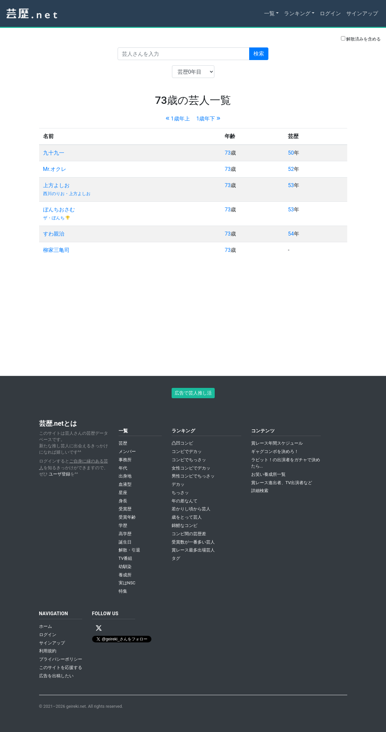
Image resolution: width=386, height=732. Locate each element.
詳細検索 (259, 490)
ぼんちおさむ (59, 209)
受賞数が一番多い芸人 (193, 542)
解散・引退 (129, 550)
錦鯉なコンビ (184, 525)
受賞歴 (125, 508)
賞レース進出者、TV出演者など (281, 482)
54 (291, 234)
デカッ (178, 484)
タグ (176, 558)
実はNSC (127, 582)
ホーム (45, 626)
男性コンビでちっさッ (193, 476)
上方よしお (56, 185)
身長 (123, 500)
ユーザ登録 (59, 474)
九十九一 (53, 153)
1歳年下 (208, 118)
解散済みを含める (361, 38)
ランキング (297, 13)
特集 (123, 591)
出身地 (125, 476)
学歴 (123, 525)
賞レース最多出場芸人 (193, 550)
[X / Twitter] (98, 628)
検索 (258, 53)
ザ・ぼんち (54, 217)
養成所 (125, 574)
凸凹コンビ (182, 443)
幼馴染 (125, 566)
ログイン (330, 13)
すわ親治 (53, 234)
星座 (123, 492)
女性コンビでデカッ (191, 468)
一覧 (269, 13)
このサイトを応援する (60, 667)
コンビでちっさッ (189, 459)
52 (291, 169)
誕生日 (125, 542)
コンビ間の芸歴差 (189, 533)
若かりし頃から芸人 (191, 508)
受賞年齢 (127, 517)
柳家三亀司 (56, 250)
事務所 (125, 459)
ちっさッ (180, 492)
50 (291, 153)
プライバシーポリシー (60, 659)
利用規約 (47, 650)
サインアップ (362, 13)
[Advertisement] (193, 313)
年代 (123, 468)
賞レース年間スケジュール (277, 443)
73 (228, 153)
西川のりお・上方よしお (66, 193)
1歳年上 (178, 118)
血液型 (125, 484)
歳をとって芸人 (187, 517)
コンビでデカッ (187, 451)
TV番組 (126, 558)
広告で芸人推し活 (193, 393)
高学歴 (125, 533)
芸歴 (123, 443)
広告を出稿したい (56, 675)
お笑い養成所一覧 (268, 474)
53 (291, 185)
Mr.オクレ (55, 169)
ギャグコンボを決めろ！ (275, 451)
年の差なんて (184, 500)
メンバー (127, 451)
